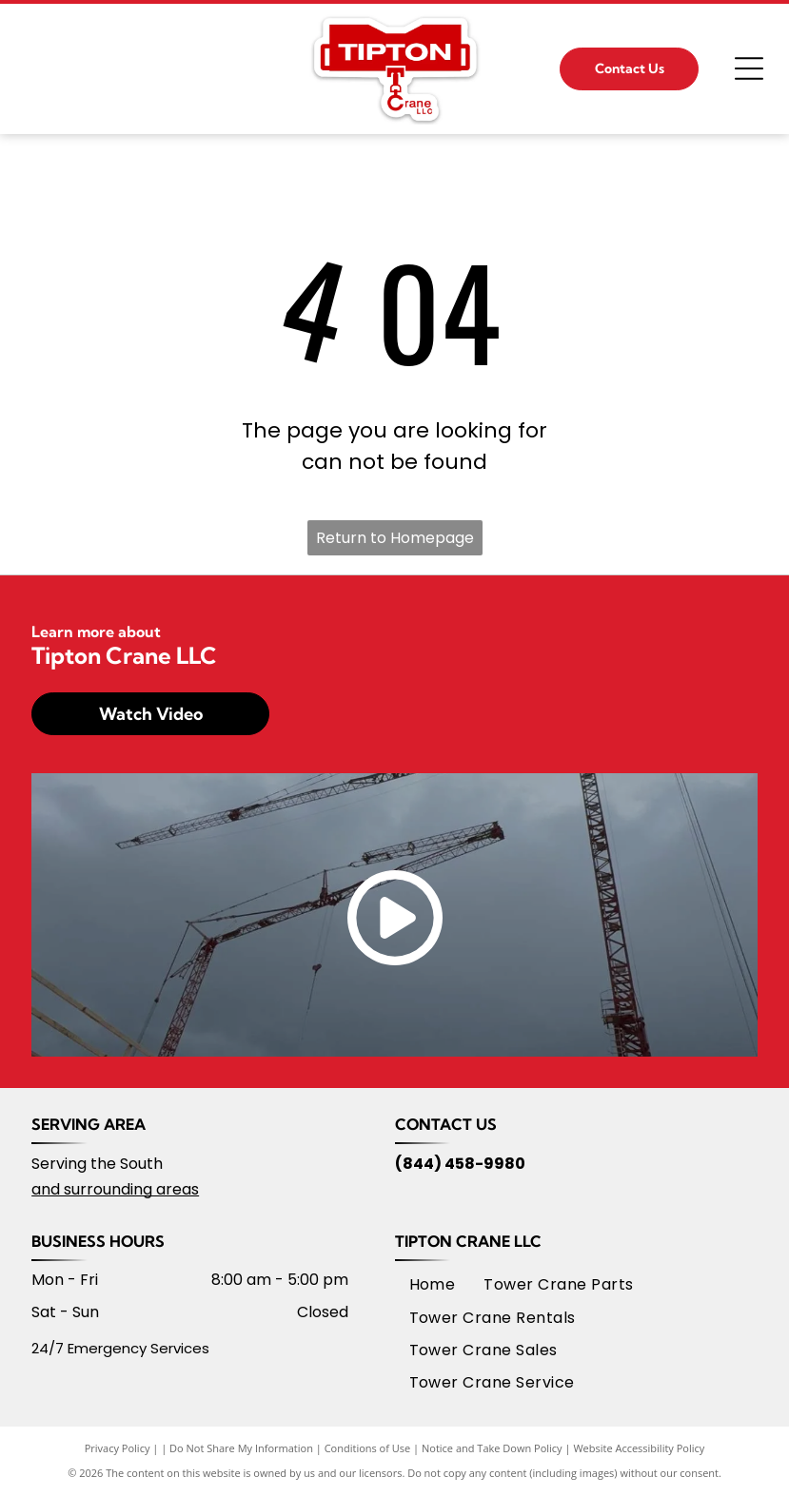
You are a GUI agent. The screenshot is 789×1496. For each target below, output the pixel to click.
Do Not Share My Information (241, 1448)
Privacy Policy (117, 1448)
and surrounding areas (115, 1189)
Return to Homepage (395, 538)
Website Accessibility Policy (638, 1448)
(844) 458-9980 (460, 1164)
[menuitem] (432, 1285)
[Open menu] (749, 68)
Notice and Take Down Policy (492, 1448)
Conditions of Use (368, 1448)
